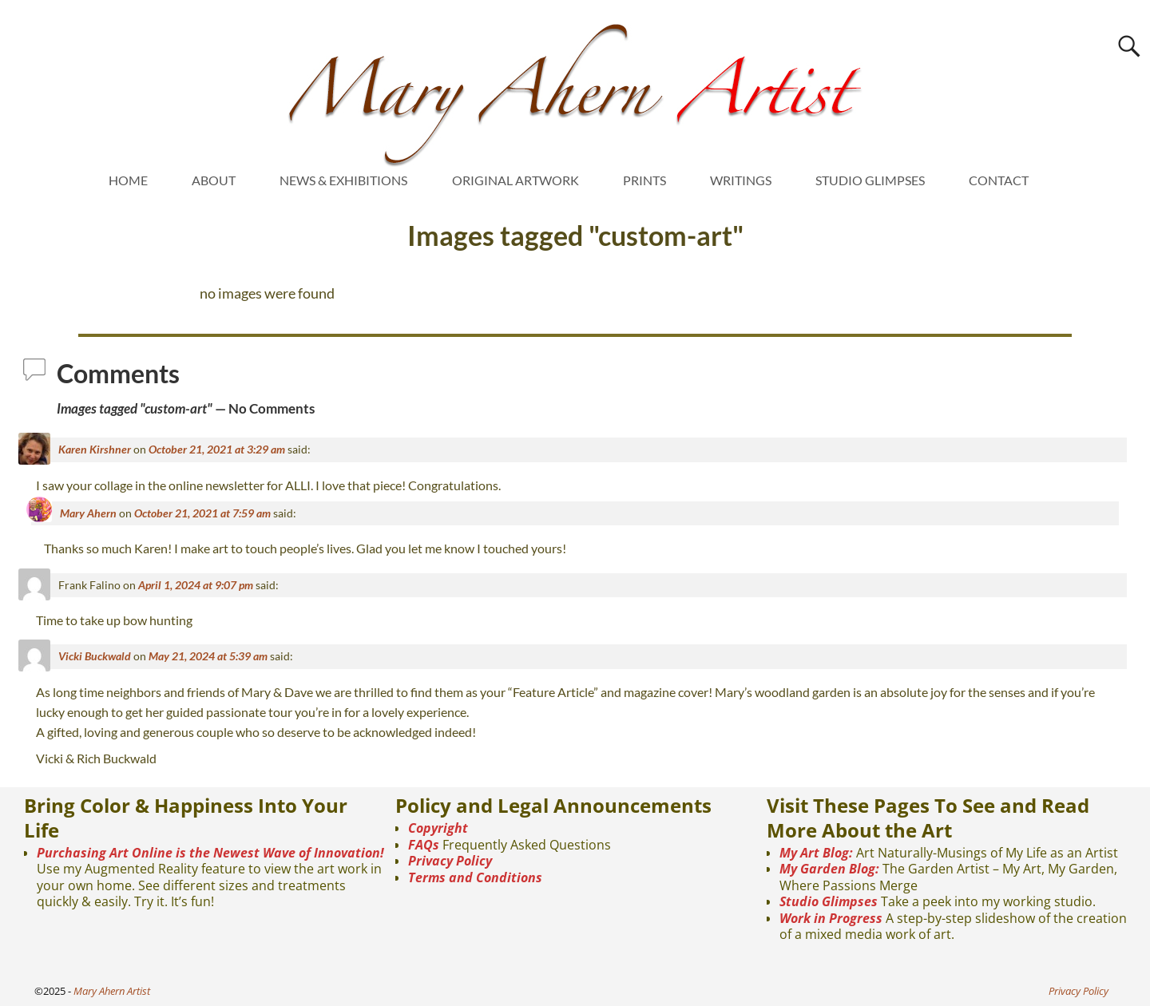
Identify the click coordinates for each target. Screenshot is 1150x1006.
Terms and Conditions (475, 877)
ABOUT (214, 180)
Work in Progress (830, 918)
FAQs (423, 845)
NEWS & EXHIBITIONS (343, 180)
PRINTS (644, 180)
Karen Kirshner (94, 449)
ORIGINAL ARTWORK (515, 180)
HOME (128, 180)
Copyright (438, 828)
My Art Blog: (816, 852)
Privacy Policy (450, 860)
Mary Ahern (88, 513)
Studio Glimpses (828, 901)
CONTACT (999, 180)
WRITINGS (740, 180)
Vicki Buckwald (94, 656)
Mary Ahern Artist (111, 991)
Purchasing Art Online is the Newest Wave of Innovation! (210, 852)
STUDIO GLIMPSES (870, 180)
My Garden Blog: (829, 868)
